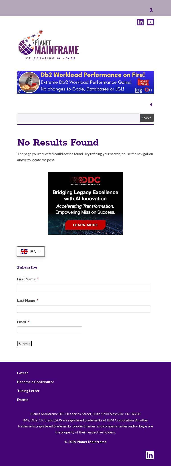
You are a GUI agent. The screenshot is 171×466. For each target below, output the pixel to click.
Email (23, 322)
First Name (28, 279)
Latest (22, 373)
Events (22, 399)
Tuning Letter (28, 390)
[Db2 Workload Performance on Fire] (85, 92)
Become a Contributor (35, 382)
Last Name (27, 300)
